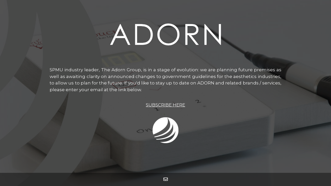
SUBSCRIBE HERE (165, 104)
